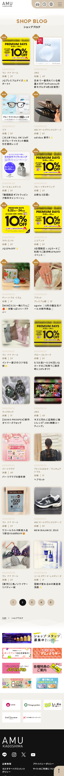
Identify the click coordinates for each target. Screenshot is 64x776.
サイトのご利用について (44, 768)
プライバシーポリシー (43, 763)
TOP (4, 618)
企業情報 (6, 763)
